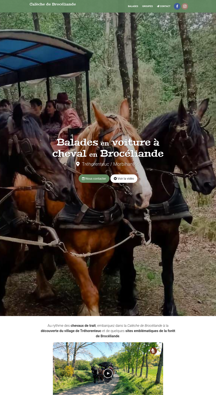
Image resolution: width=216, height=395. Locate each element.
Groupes (147, 6)
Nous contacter (94, 178)
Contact (163, 6)
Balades (133, 6)
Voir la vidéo (124, 178)
